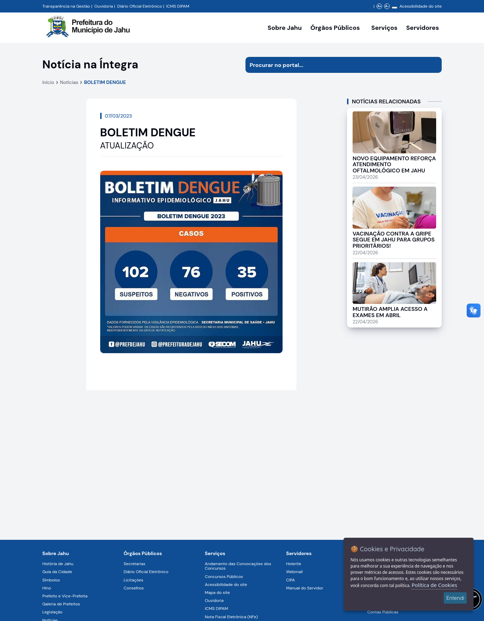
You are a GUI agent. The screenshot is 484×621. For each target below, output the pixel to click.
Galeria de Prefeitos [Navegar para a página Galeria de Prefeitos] (61, 604)
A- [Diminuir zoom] (387, 6)
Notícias (69, 82)
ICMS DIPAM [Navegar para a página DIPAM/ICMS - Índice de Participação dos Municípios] (177, 6)
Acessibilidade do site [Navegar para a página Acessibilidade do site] (420, 6)
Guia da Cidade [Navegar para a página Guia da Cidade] (57, 572)
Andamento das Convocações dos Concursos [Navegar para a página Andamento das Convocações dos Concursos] (238, 566)
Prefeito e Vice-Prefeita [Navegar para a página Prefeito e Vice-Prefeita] (64, 596)
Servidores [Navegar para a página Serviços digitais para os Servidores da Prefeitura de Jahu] (299, 553)
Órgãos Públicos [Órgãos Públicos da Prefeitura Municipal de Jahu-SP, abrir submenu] (335, 28)
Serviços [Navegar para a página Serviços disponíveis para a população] (384, 28)
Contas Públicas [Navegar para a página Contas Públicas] (383, 612)
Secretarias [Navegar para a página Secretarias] (134, 564)
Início (48, 82)
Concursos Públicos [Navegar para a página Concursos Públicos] (224, 576)
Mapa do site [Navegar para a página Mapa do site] (217, 592)
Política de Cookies (434, 584)
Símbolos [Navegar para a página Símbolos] (51, 580)
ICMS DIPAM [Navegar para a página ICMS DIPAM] (216, 608)
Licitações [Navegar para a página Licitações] (133, 580)
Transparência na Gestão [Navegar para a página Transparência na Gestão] (66, 6)
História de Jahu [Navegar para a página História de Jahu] (57, 564)
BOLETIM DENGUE (105, 82)
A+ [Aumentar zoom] (379, 6)
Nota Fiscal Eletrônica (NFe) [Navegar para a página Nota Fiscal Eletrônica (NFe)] (231, 617)
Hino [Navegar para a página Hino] (46, 588)
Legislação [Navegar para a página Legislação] (52, 612)
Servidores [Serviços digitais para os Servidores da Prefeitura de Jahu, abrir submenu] (422, 28)
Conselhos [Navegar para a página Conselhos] (133, 588)
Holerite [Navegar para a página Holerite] (293, 564)
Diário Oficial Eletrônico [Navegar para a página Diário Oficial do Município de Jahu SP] (139, 6)
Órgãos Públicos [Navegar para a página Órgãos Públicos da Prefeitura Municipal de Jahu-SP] (142, 553)
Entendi (455, 598)
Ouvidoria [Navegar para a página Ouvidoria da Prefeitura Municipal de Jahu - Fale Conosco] (103, 6)
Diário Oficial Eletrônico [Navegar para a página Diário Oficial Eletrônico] (145, 572)
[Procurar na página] (335, 65)
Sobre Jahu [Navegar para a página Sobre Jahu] (285, 28)
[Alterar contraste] (394, 8)
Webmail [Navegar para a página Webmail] (294, 572)
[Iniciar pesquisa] (434, 65)
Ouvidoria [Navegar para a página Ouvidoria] (214, 600)
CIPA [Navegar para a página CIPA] (290, 580)
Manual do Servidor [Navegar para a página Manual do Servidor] (304, 588)
